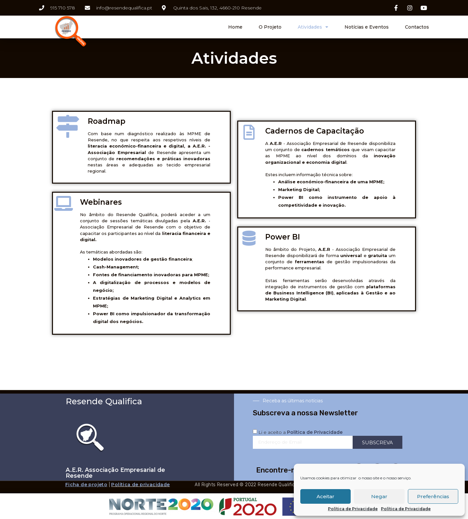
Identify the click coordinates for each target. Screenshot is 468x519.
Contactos (417, 27)
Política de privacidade (140, 484)
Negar (379, 496)
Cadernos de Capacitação (314, 131)
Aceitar (325, 496)
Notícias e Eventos (366, 27)
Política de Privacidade (353, 509)
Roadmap (106, 121)
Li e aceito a (300, 432)
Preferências (433, 496)
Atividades (313, 26)
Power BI (282, 236)
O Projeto (270, 27)
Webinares (101, 202)
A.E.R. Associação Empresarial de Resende (115, 472)
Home (235, 27)
